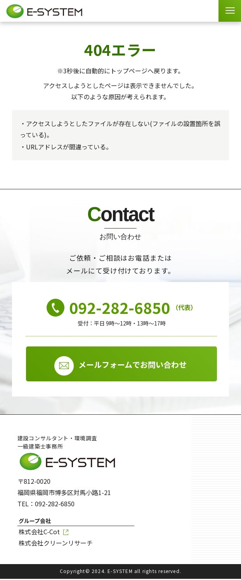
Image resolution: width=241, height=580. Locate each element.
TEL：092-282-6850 (46, 504)
